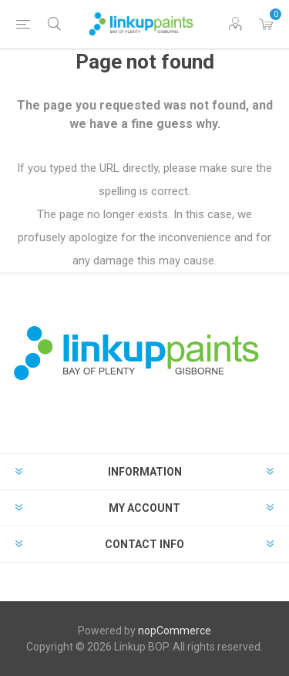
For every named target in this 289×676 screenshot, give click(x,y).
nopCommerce (174, 630)
